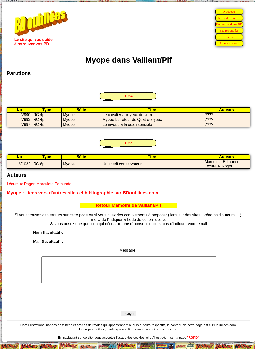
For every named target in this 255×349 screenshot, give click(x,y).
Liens (229, 37)
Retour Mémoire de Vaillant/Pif (128, 205)
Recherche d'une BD (229, 24)
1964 (128, 96)
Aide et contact (229, 43)
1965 (128, 143)
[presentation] (128, 302)
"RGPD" (193, 342)
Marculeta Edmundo (53, 184)
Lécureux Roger (20, 184)
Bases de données (229, 18)
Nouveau (229, 11)
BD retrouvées (229, 30)
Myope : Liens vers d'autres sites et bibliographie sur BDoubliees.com (82, 192)
